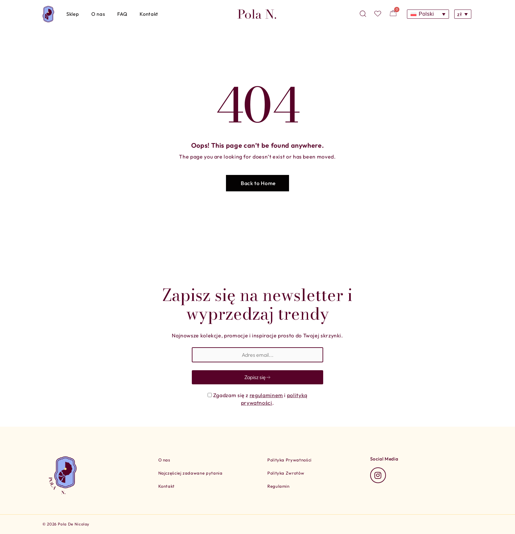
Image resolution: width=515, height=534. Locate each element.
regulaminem (266, 395)
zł (459, 14)
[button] (257, 183)
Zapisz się (257, 377)
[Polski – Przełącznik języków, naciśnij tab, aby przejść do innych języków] (428, 14)
